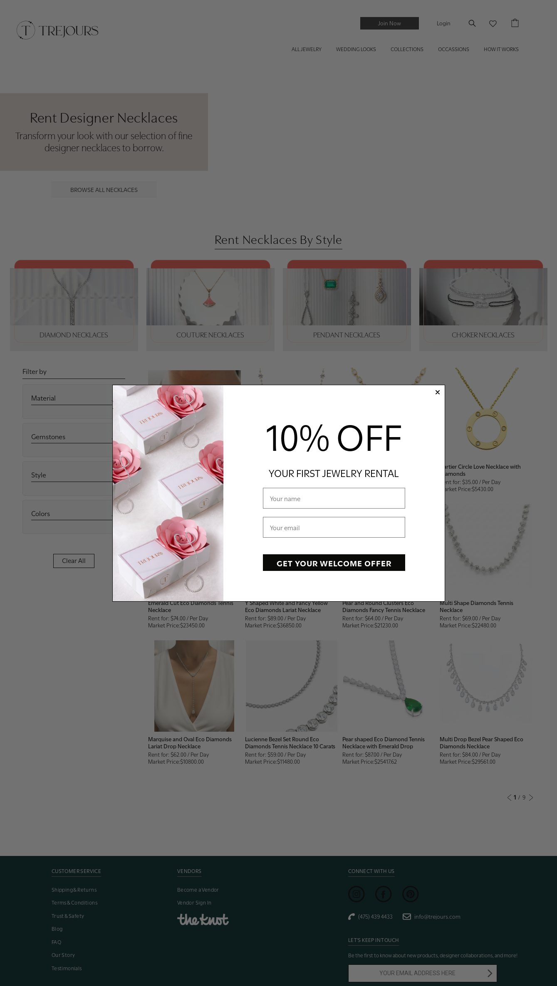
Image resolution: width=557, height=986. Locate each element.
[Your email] (334, 527)
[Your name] (334, 498)
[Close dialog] (437, 392)
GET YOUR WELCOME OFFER (334, 562)
